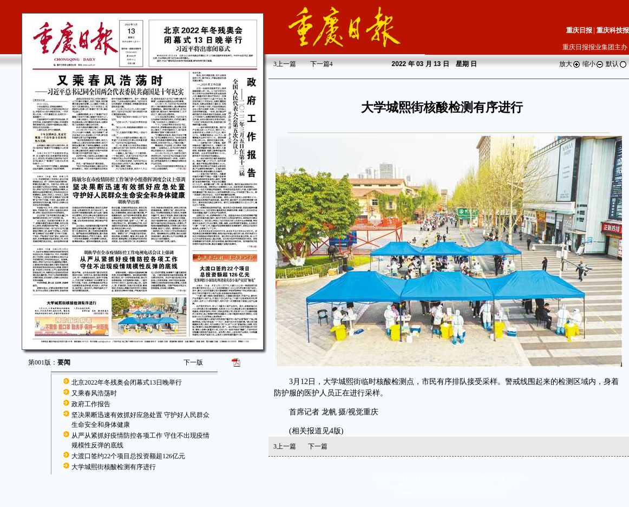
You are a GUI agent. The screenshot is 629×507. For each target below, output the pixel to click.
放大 (570, 64)
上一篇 (284, 64)
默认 (616, 64)
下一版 (193, 362)
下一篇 (321, 64)
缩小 (593, 64)
